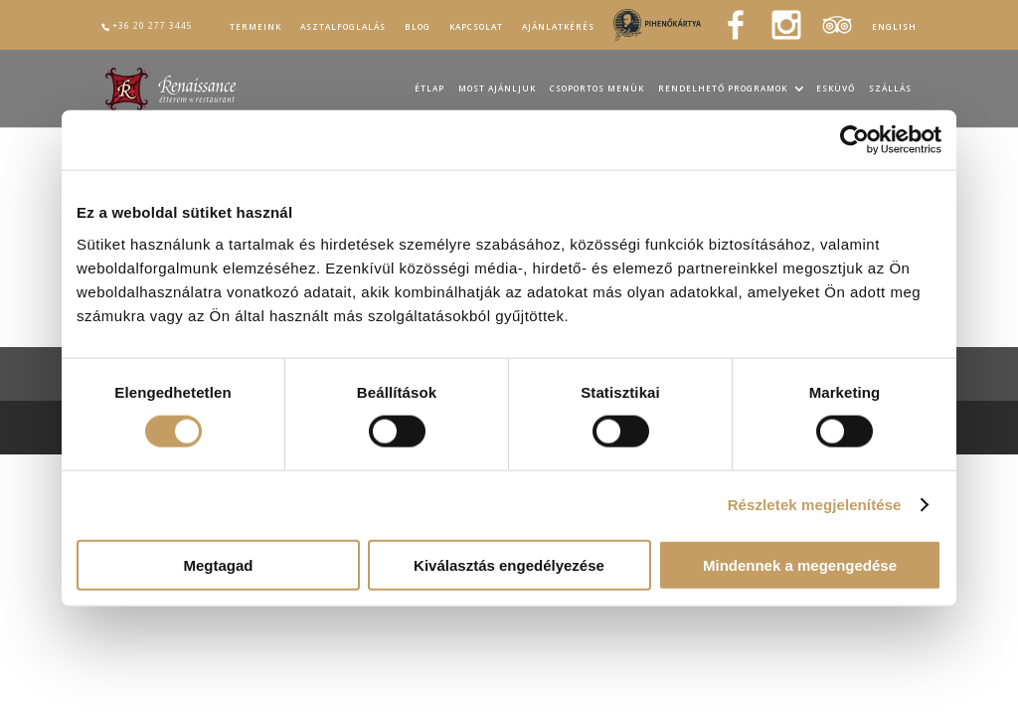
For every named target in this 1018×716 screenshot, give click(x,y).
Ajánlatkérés (558, 26)
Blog (417, 26)
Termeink (255, 26)
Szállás (890, 89)
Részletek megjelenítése (815, 504)
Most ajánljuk (497, 89)
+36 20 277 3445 (152, 25)
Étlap (429, 89)
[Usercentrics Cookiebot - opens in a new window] (854, 140)
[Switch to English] (894, 30)
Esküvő (835, 89)
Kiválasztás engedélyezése (509, 564)
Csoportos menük (597, 89)
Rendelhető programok (722, 89)
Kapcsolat (476, 26)
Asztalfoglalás (343, 26)
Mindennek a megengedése (800, 564)
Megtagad (218, 564)
